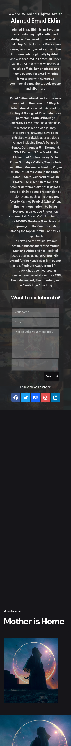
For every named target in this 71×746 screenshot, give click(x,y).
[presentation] (35, 364)
